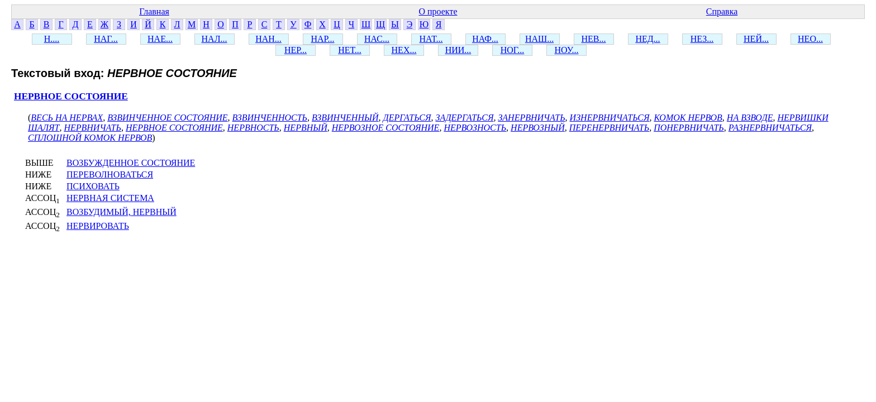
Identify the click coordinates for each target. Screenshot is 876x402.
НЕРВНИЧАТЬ (92, 127)
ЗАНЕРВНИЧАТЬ (531, 117)
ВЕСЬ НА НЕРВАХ (67, 117)
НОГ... (513, 50)
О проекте (437, 11)
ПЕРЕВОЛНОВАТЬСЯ (109, 174)
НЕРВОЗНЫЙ (538, 127)
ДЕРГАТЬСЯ (407, 117)
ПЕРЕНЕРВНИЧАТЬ (609, 127)
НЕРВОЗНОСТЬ (475, 127)
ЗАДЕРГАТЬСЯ (464, 117)
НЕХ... (404, 50)
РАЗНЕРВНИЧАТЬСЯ (770, 127)
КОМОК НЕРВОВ (688, 117)
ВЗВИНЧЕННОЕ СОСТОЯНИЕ (167, 117)
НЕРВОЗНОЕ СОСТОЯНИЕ (386, 127)
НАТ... (431, 39)
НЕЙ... (756, 39)
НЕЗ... (702, 39)
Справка (722, 11)
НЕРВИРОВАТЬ (97, 226)
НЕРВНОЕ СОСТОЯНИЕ (71, 96)
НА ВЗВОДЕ (750, 117)
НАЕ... (160, 39)
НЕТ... (349, 50)
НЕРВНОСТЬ (253, 127)
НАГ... (106, 39)
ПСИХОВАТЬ (93, 186)
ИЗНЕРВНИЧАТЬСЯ (610, 117)
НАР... (322, 39)
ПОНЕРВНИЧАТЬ (689, 127)
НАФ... (485, 39)
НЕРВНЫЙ (305, 127)
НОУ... (567, 50)
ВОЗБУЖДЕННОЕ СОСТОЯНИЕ (130, 163)
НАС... (376, 39)
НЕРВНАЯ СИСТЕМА (110, 198)
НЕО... (810, 39)
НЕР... (295, 50)
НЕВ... (594, 39)
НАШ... (539, 39)
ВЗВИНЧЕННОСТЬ (270, 117)
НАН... (268, 39)
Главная (154, 11)
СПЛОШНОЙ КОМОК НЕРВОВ (90, 137)
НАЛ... (214, 39)
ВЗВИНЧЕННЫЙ (345, 117)
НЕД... (647, 39)
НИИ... (458, 50)
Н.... (52, 39)
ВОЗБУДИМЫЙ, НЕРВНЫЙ (121, 212)
